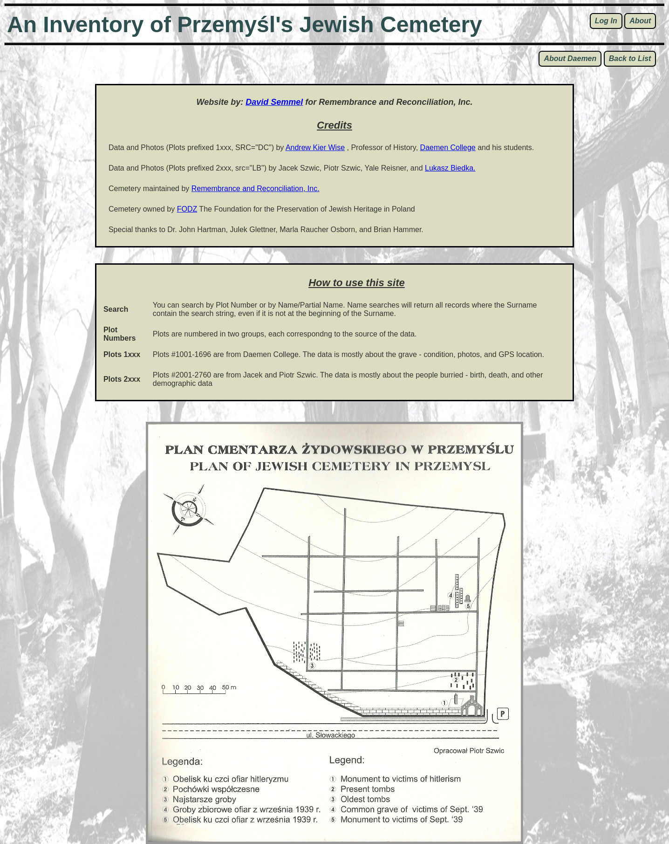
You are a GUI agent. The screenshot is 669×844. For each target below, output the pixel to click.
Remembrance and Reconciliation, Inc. (255, 188)
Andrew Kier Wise (315, 147)
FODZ (187, 209)
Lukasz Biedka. (450, 168)
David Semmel (274, 102)
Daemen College (448, 147)
